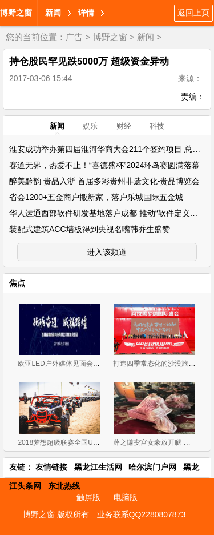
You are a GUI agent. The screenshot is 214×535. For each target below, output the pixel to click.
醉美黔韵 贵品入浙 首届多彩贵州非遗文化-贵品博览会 (104, 181)
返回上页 (193, 12)
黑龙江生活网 (98, 467)
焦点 (17, 283)
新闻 (53, 12)
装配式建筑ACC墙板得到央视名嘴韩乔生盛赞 (89, 229)
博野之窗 (16, 12)
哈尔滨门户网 (152, 467)
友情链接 (51, 467)
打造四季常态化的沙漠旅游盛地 (161, 364)
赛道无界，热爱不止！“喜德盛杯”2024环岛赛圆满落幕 (104, 165)
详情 (86, 12)
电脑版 (126, 497)
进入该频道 (107, 252)
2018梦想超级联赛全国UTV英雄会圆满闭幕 (84, 442)
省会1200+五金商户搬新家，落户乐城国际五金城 (96, 197)
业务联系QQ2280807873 (141, 514)
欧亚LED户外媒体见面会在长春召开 (72, 364)
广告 (74, 37)
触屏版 (88, 497)
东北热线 (64, 485)
